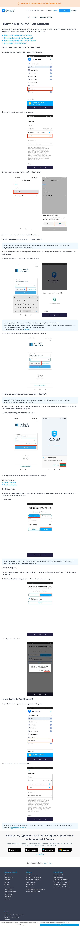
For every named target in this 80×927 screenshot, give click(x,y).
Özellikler (49, 10)
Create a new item (10, 482)
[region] (40, 924)
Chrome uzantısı (31, 882)
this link (26, 329)
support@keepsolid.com (18, 828)
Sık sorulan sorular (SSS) (11, 907)
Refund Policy (8, 896)
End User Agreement (10, 891)
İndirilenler (40, 10)
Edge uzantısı (30, 887)
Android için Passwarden (33, 880)
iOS (28, 17)
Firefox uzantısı (30, 884)
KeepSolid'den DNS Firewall (61, 882)
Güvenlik (6, 884)
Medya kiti (7, 899)
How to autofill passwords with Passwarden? (18, 38)
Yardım (55, 10)
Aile (5, 875)
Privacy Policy (8, 894)
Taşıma (6, 882)
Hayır (50, 863)
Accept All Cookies (59, 924)
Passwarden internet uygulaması (35, 889)
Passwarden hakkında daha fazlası (14, 905)
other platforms (40, 854)
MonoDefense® (57, 877)
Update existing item (10, 485)
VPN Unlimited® (58, 875)
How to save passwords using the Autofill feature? (20, 40)
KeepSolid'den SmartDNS (60, 880)
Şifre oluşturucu (8, 887)
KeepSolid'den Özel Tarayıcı (61, 887)
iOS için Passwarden (32, 875)
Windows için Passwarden (33, 877)
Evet (45, 863)
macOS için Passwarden (33, 891)
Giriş (64, 10)
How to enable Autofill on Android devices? (18, 35)
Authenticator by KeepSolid (61, 884)
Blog (5, 912)
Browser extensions (46, 17)
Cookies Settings (20, 924)
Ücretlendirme (31, 10)
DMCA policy (8, 889)
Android (34, 17)
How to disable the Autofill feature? (15, 43)
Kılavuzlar (7, 910)
